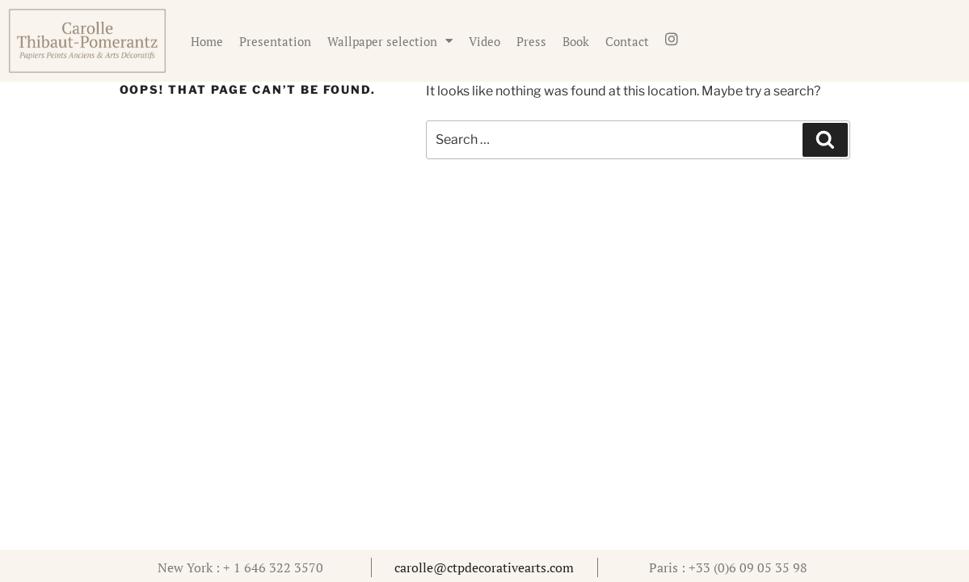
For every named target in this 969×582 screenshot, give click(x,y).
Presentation (275, 41)
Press (531, 41)
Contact (627, 41)
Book (575, 41)
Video (484, 41)
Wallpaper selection (390, 41)
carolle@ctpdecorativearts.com (484, 567)
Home (207, 41)
